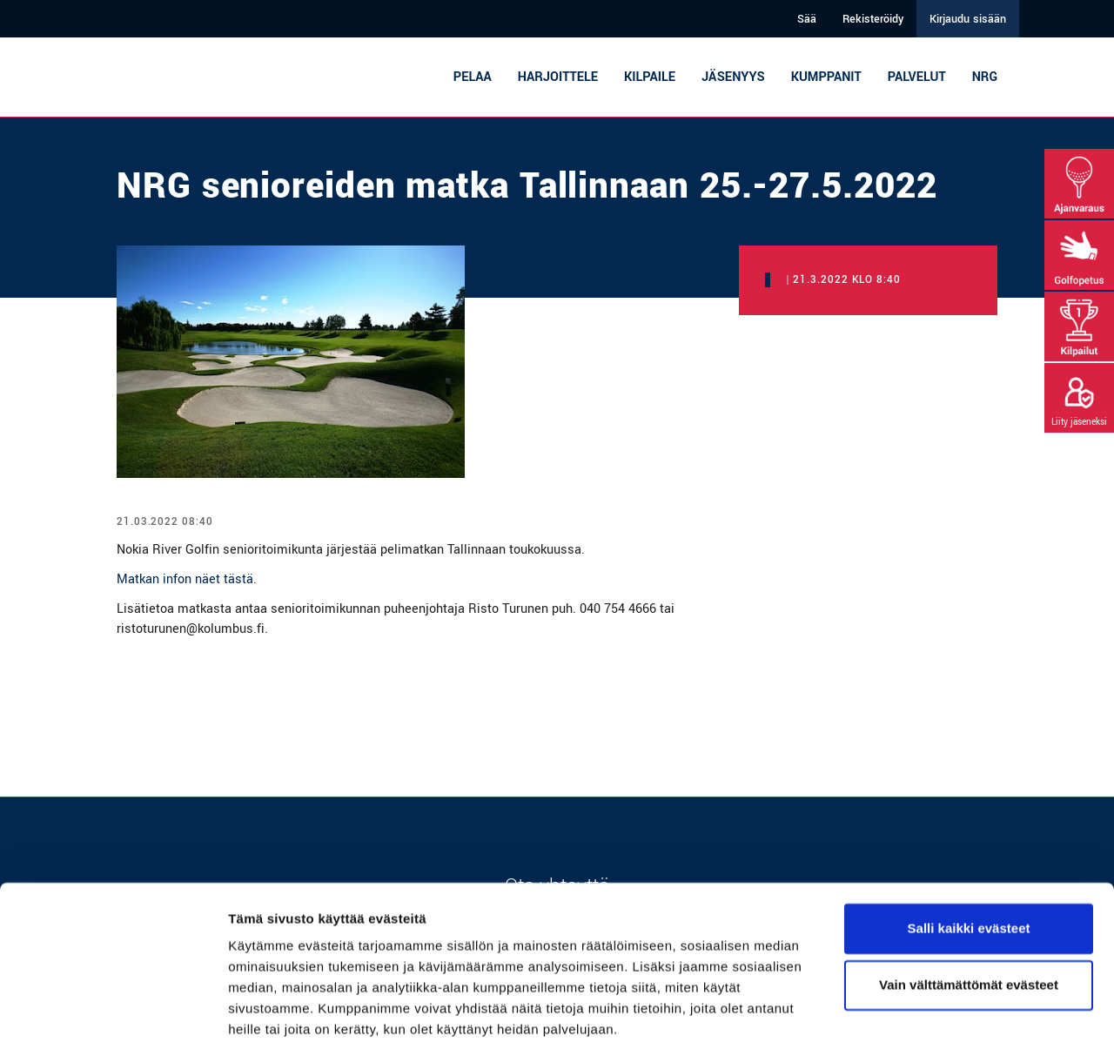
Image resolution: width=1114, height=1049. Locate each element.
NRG (984, 77)
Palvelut (917, 77)
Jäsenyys (733, 77)
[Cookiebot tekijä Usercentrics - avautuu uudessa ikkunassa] (113, 1015)
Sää (806, 19)
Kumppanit (826, 77)
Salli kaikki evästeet (969, 865)
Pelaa (472, 77)
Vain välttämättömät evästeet (968, 922)
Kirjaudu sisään (967, 19)
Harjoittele (558, 77)
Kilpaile (649, 77)
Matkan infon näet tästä (185, 579)
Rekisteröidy (872, 19)
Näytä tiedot (266, 1014)
